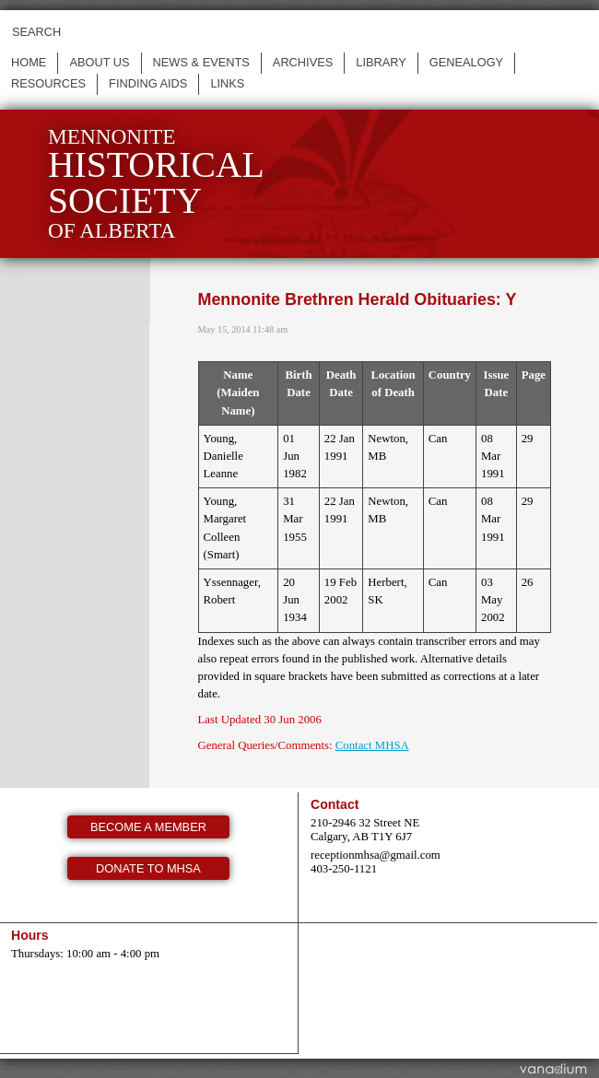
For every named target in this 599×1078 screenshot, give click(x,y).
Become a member (148, 827)
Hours (30, 935)
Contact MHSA (372, 745)
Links (227, 83)
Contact (334, 804)
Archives (303, 62)
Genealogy (466, 62)
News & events (201, 62)
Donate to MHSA (148, 868)
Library (381, 62)
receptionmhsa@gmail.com (375, 855)
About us (99, 62)
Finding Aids (148, 83)
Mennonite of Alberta (156, 183)
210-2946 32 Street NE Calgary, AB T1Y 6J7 (365, 829)
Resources (48, 83)
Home (28, 62)
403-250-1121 (344, 868)
